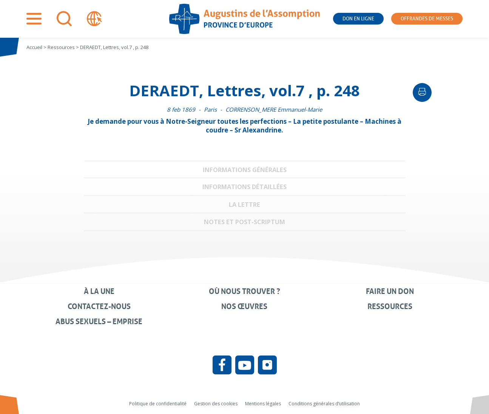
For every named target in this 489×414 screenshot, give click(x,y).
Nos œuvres (244, 306)
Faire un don (390, 291)
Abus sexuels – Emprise (99, 321)
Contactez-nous (99, 306)
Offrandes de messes (427, 19)
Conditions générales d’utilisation (324, 403)
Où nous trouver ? (244, 291)
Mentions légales (263, 403)
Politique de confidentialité (158, 403)
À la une (99, 291)
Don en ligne (358, 19)
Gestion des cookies (216, 403)
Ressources (389, 306)
